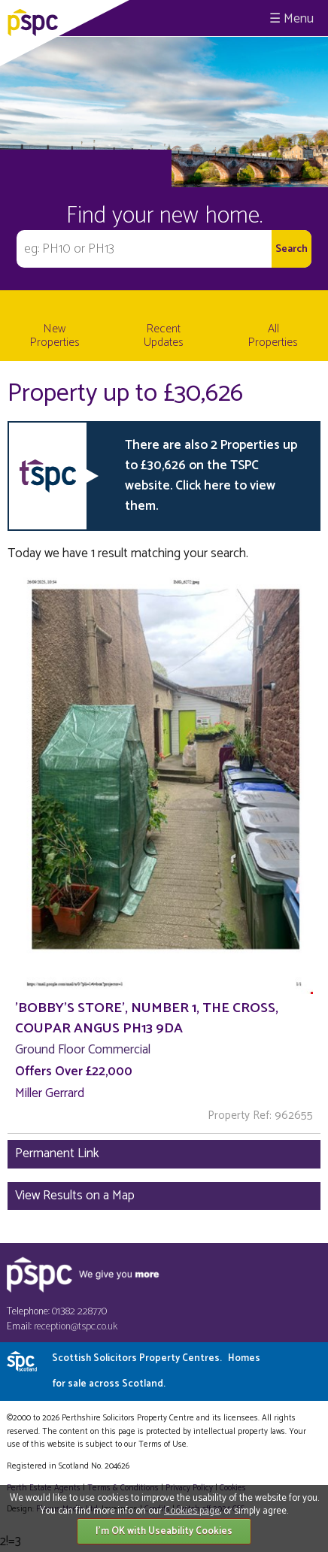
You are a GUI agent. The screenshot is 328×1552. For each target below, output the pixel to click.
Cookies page (192, 1511)
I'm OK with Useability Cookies (164, 1531)
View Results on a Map (75, 1195)
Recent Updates (164, 336)
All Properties (273, 336)
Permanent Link (57, 1153)
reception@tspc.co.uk (75, 1326)
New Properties (55, 336)
